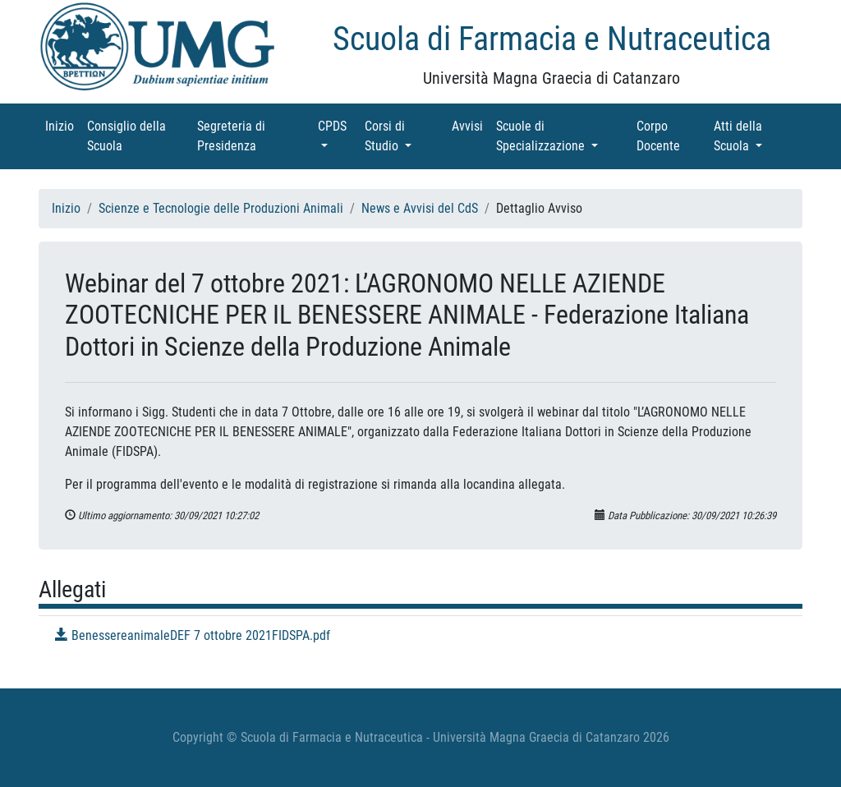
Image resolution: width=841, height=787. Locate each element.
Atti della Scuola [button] (756, 136)
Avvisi (470, 125)
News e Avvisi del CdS (419, 208)
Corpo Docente (671, 136)
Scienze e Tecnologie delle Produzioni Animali (221, 208)
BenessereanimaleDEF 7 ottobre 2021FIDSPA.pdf (192, 635)
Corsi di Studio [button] (405, 136)
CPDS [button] (338, 125)
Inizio (62, 125)
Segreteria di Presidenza (249, 136)
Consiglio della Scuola (127, 136)
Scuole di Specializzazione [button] (563, 136)
